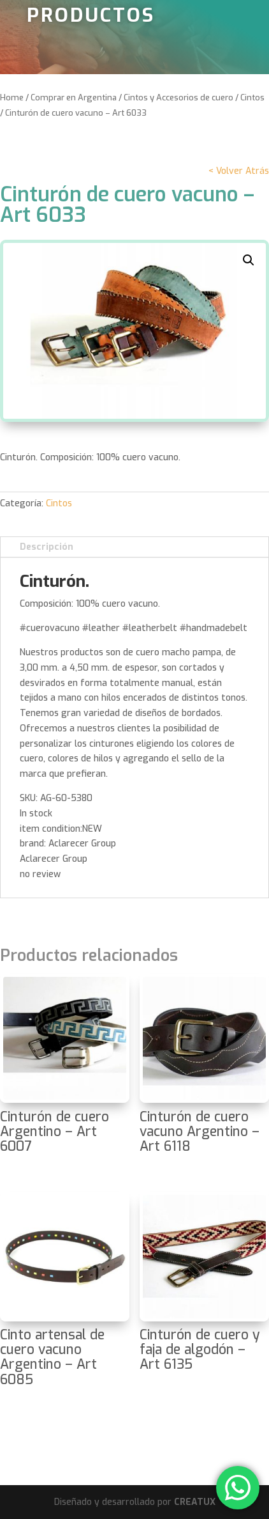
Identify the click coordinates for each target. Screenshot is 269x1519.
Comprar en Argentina (74, 97)
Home (12, 97)
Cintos (252, 97)
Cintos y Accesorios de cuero (178, 97)
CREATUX (194, 1502)
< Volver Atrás (238, 171)
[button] (248, 260)
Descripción (46, 547)
